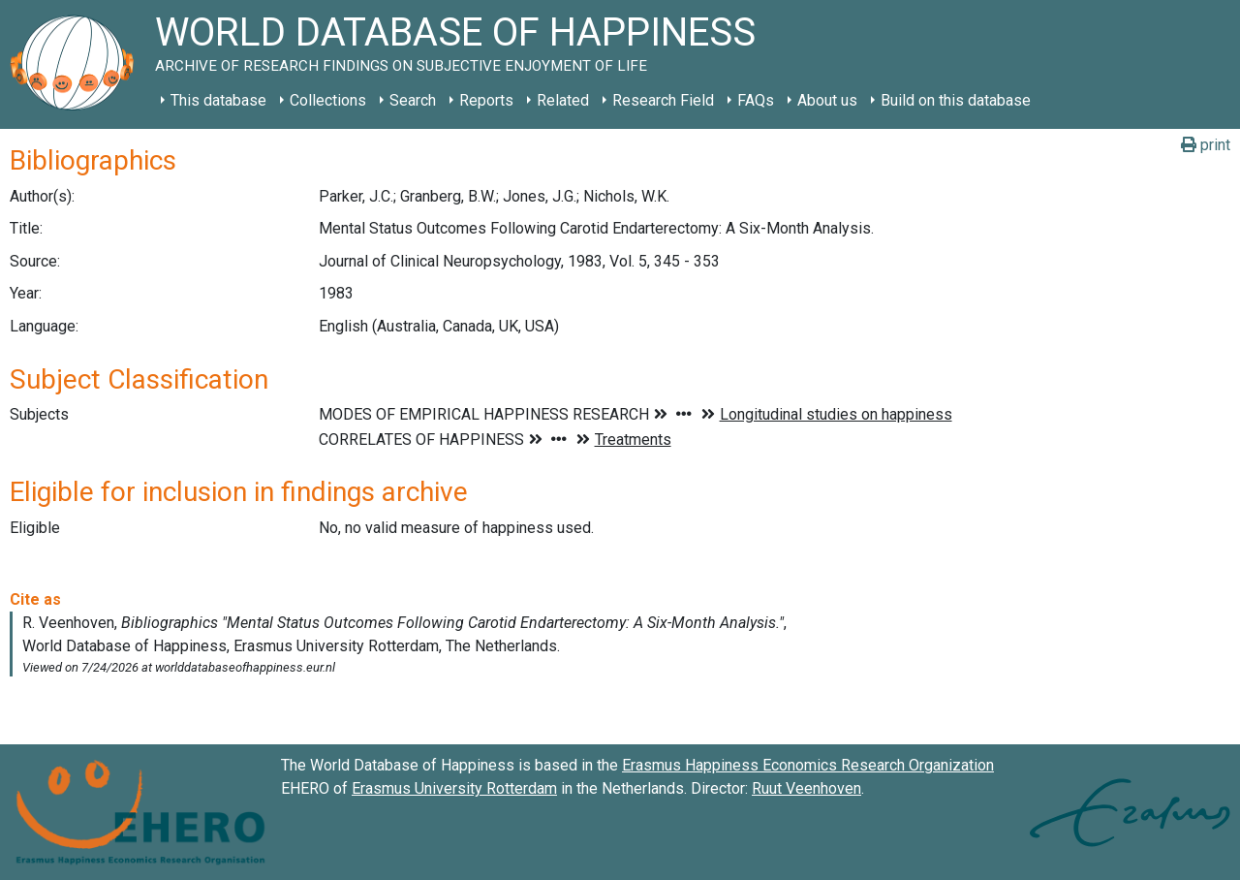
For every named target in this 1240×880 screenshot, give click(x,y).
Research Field (663, 100)
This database (218, 100)
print (1205, 145)
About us (827, 100)
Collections (328, 100)
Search (412, 100)
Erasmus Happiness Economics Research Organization (808, 765)
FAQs (755, 100)
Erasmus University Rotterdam (454, 788)
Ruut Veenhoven (806, 788)
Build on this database (956, 100)
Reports (486, 100)
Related (563, 100)
